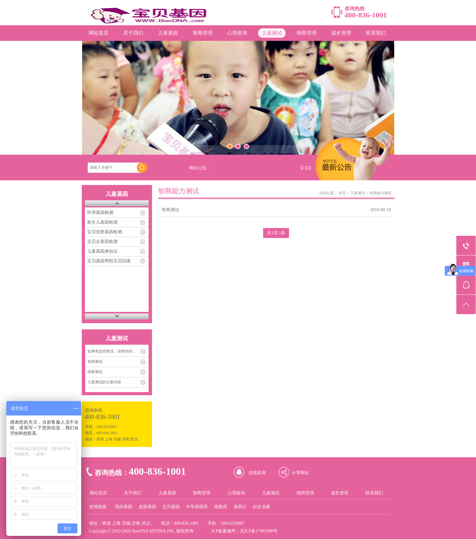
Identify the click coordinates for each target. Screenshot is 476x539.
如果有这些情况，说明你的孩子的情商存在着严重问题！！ (117, 351)
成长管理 (341, 33)
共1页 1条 (276, 233)
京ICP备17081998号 (258, 531)
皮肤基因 (147, 506)
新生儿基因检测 (102, 222)
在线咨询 (257, 472)
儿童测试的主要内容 (104, 382)
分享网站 (300, 472)
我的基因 (123, 506)
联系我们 (376, 33)
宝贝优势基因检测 (104, 232)
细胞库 (220, 506)
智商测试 (94, 361)
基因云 (240, 506)
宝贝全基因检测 (102, 241)
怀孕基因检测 (100, 212)
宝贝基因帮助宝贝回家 (109, 261)
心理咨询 (237, 33)
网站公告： (200, 168)
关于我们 (133, 33)
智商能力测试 (380, 193)
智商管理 (203, 33)
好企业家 (261, 506)
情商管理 (307, 33)
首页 (342, 193)
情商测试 (94, 372)
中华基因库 (197, 506)
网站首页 (99, 33)
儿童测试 (272, 33)
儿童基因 (168, 33)
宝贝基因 (171, 506)
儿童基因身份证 (102, 251)
